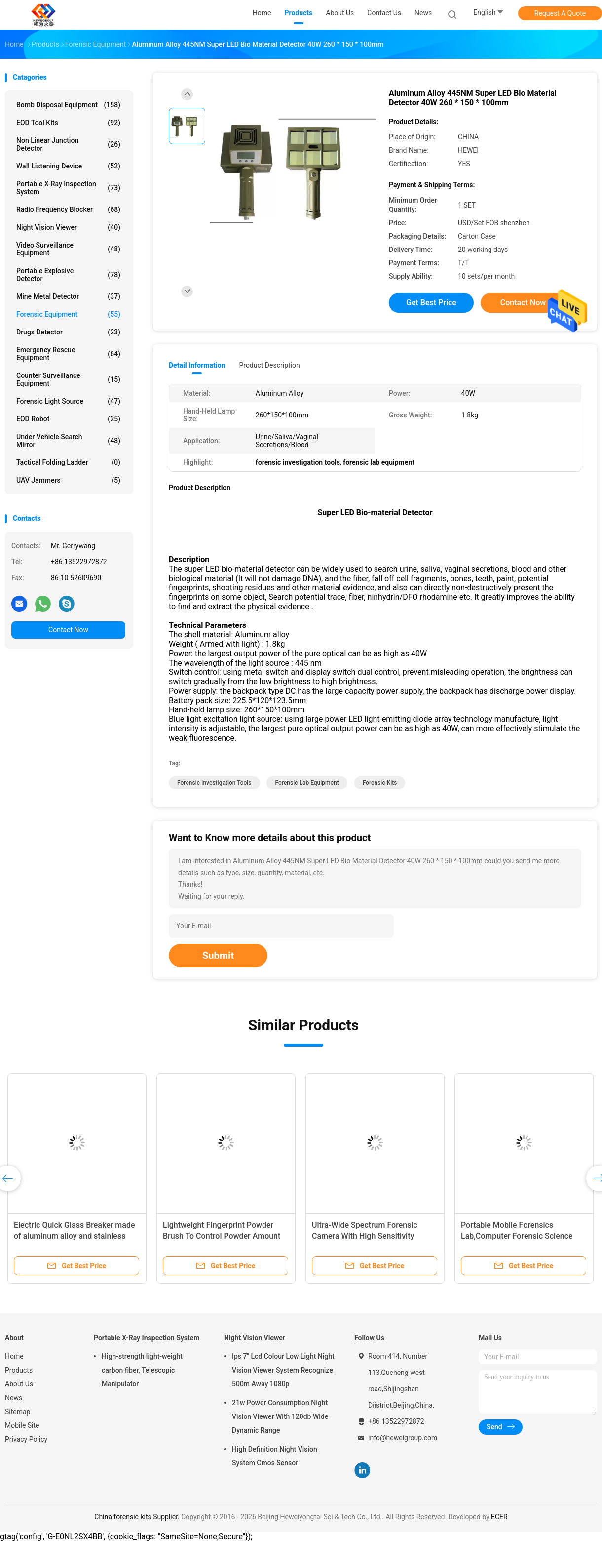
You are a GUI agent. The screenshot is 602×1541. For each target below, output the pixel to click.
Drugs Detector (68, 332)
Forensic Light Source (68, 401)
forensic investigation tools (214, 782)
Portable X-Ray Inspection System (68, 188)
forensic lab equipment (307, 782)
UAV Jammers (68, 480)
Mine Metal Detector (68, 296)
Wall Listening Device (68, 166)
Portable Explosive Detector (68, 275)
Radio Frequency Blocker (68, 209)
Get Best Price (431, 302)
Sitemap (17, 1412)
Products (19, 1370)
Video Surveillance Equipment (68, 249)
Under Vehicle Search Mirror (68, 441)
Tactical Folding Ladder (68, 462)
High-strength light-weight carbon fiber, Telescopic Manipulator (142, 1370)
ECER (499, 1517)
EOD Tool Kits (68, 122)
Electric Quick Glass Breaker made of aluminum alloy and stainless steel (74, 1235)
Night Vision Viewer (68, 227)
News (13, 1398)
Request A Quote (560, 13)
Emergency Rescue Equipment (68, 354)
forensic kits (380, 782)
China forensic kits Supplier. (137, 1517)
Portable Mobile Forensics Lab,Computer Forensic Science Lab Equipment (517, 1235)
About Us (19, 1384)
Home (14, 1356)
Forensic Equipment (68, 314)
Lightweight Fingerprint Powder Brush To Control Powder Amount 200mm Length (221, 1235)
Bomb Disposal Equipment (68, 105)
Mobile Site (22, 1425)
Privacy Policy (26, 1439)
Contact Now (68, 630)
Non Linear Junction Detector (68, 144)
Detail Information (197, 365)
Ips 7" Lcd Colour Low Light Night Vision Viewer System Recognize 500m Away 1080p (283, 1370)
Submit (218, 955)
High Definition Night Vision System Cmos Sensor (274, 1456)
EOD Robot (68, 419)
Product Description (269, 365)
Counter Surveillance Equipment (68, 379)
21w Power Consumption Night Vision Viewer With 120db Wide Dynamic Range (280, 1416)
